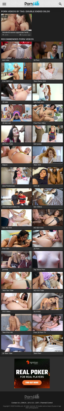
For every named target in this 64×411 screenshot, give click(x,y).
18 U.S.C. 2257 (33, 403)
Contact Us (15, 403)
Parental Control (47, 403)
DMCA (23, 403)
